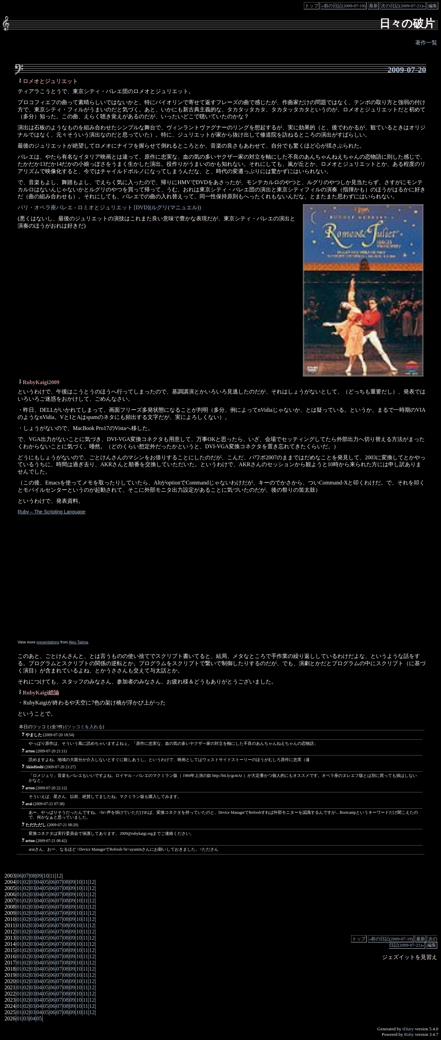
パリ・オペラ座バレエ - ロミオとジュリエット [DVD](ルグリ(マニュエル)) (109, 207)
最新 (373, 5)
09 (39, 876)
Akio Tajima (78, 642)
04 (39, 882)
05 (46, 882)
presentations (48, 642)
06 (19, 876)
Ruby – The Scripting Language (51, 511)
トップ (311, 5)
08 (32, 876)
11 (52, 876)
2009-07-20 (407, 69)
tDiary (408, 1028)
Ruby (409, 1034)
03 (32, 882)
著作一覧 (426, 43)
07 (26, 876)
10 (46, 876)
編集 (432, 5)
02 (26, 882)
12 (59, 876)
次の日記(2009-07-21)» (403, 5)
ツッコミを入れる (85, 726)
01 (19, 882)
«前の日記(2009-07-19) (344, 5)
